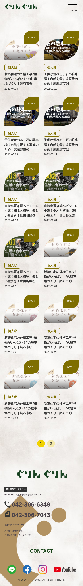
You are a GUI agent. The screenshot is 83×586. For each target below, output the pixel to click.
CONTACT (41, 551)
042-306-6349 (31, 504)
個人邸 (12, 67)
